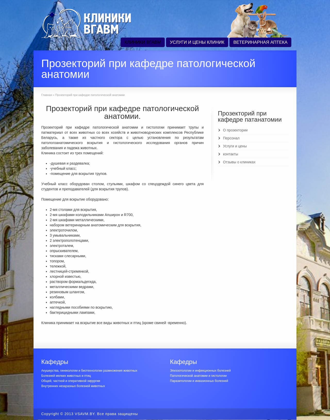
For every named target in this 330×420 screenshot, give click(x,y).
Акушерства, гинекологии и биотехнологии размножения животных (89, 370)
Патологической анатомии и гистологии (198, 376)
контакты (230, 154)
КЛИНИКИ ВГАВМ (143, 42)
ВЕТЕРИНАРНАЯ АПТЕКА (260, 42)
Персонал (231, 138)
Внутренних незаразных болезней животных (73, 386)
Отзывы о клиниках (239, 162)
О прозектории (235, 130)
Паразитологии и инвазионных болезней (199, 381)
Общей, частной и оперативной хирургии (70, 381)
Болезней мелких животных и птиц (66, 376)
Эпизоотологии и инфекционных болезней (200, 370)
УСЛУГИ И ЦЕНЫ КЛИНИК (197, 42)
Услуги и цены (235, 146)
